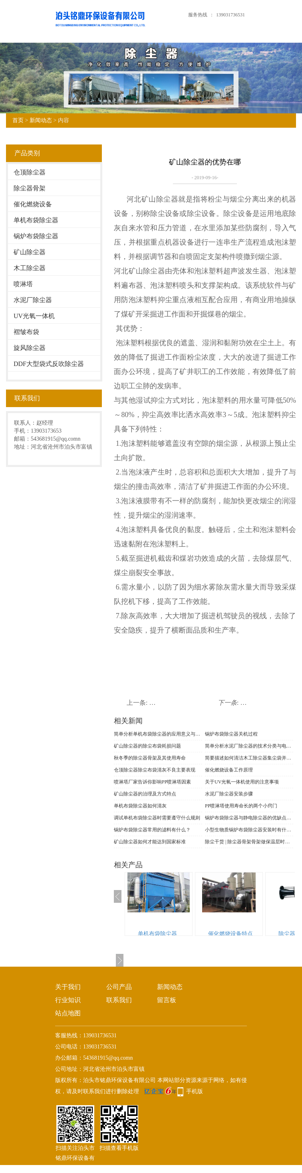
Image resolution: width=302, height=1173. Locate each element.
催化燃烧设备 (33, 204)
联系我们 (119, 1000)
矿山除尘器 (30, 252)
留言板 (166, 1000)
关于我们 (68, 986)
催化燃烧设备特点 (230, 934)
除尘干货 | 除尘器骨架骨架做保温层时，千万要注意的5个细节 (249, 842)
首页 (18, 120)
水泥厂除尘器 (33, 300)
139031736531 (230, 15)
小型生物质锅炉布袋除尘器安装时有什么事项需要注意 (249, 830)
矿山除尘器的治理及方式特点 (145, 794)
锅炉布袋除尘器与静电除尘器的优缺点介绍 (249, 818)
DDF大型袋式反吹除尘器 (49, 363)
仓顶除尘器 (30, 172)
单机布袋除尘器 (36, 220)
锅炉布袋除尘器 (36, 236)
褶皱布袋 (26, 331)
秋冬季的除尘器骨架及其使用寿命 (150, 758)
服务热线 (197, 15)
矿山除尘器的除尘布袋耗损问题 (147, 746)
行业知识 (68, 1000)
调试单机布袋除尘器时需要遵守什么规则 (157, 818)
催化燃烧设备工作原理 (229, 770)
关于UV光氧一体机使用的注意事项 (242, 782)
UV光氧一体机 (34, 316)
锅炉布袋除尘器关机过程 (231, 734)
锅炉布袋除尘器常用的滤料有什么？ (152, 830)
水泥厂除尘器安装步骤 (229, 794)
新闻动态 (41, 120)
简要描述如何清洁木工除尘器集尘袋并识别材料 (249, 758)
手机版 (194, 1091)
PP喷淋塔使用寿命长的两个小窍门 (241, 806)
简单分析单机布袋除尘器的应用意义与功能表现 (158, 734)
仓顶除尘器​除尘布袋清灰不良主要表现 (154, 770)
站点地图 (68, 1013)
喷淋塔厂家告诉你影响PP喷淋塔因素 (152, 782)
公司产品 (119, 986)
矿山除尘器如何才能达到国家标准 (150, 842)
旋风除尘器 (30, 347)
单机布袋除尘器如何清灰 (140, 806)
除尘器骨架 (30, 188)
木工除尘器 (30, 268)
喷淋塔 (23, 284)
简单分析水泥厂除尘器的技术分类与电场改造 (249, 746)
